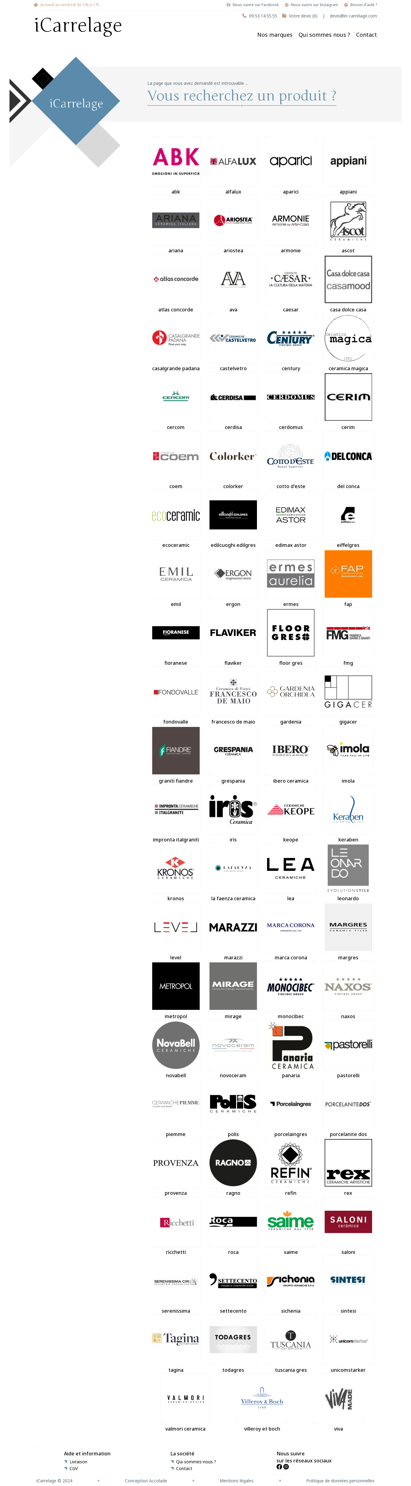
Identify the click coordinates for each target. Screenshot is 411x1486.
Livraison (78, 1462)
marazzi (233, 931)
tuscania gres (291, 1344)
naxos (348, 990)
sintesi (348, 1284)
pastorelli (348, 1049)
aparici (291, 165)
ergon (233, 578)
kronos (176, 872)
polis (233, 1108)
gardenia (291, 695)
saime (291, 1226)
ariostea (233, 224)
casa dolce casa (348, 283)
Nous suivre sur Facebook (256, 4)
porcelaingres (291, 1108)
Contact (366, 34)
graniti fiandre (176, 754)
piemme (176, 1108)
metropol (176, 990)
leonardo (348, 872)
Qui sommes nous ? (324, 34)
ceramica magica (348, 342)
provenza (176, 1167)
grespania (233, 754)
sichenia (291, 1284)
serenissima (176, 1284)
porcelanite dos (348, 1108)
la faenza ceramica (233, 872)
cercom (176, 401)
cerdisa (233, 401)
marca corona (291, 931)
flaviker (233, 637)
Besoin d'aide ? (363, 4)
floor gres (291, 637)
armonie (291, 224)
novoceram (233, 1049)
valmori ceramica (185, 1402)
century (291, 342)
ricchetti (176, 1226)
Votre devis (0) (303, 16)
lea (291, 872)
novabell (176, 1049)
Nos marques (274, 34)
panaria (291, 1049)
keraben (348, 813)
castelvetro (233, 342)
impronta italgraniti (176, 813)
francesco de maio (233, 695)
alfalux (233, 165)
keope (291, 813)
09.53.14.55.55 (263, 16)
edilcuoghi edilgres (233, 519)
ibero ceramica (291, 754)
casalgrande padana (176, 342)
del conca (348, 460)
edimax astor (291, 519)
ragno (233, 1167)
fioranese (176, 637)
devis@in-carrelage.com (353, 16)
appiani (348, 165)
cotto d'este (291, 460)
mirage (233, 990)
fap (348, 578)
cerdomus (291, 401)
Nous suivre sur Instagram (314, 4)
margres (348, 931)
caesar (291, 283)
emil (176, 578)
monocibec (291, 990)
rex (348, 1167)
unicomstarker (348, 1344)
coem (176, 460)
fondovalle (176, 695)
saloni (348, 1226)
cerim (348, 401)
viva (338, 1402)
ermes (291, 578)
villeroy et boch (262, 1402)
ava (233, 283)
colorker (233, 460)
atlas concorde (176, 283)
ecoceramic (176, 519)
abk (176, 165)
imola (348, 754)
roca (233, 1226)
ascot (348, 224)
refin (291, 1167)
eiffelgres (348, 519)
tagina (176, 1344)
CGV (74, 1468)
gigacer (348, 695)
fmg (348, 637)
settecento (233, 1284)
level (176, 931)
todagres (233, 1344)
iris (233, 813)
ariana (176, 224)
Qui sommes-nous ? (196, 1462)
